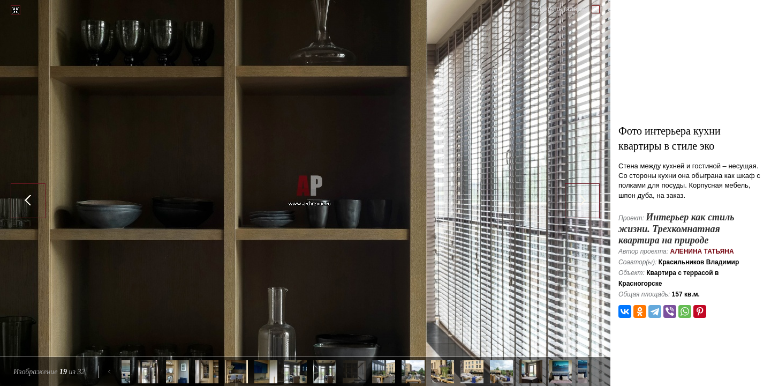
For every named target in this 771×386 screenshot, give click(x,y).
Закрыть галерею (563, 9)
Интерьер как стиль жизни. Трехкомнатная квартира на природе (676, 229)
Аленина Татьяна (702, 251)
